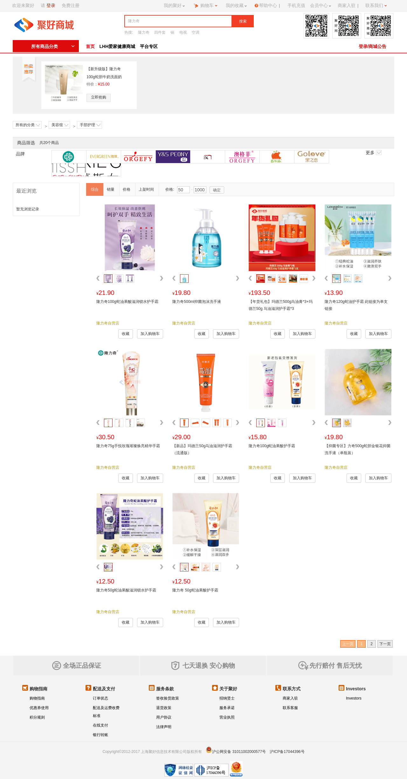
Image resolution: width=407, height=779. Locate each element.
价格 (126, 189)
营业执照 (227, 717)
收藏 (125, 333)
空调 (195, 32)
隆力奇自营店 (107, 323)
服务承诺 (227, 708)
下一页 (385, 644)
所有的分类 (28, 125)
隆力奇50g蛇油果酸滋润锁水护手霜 (126, 590)
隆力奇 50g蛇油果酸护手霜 (195, 590)
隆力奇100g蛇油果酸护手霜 (272, 446)
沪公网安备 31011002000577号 (239, 751)
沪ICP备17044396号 (287, 751)
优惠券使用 (39, 708)
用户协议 (163, 717)
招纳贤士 (227, 698)
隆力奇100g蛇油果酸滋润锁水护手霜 (127, 301)
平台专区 (149, 46)
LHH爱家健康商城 (117, 46)
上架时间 (146, 189)
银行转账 (100, 735)
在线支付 (100, 725)
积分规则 (37, 717)
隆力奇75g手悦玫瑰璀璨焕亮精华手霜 (128, 446)
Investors (354, 698)
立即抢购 (98, 97)
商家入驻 (290, 698)
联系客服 (290, 708)
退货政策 (163, 708)
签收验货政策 (167, 698)
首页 (90, 46)
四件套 (160, 32)
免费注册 (70, 5)
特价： (98, 84)
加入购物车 (150, 333)
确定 (217, 190)
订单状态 (100, 698)
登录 (50, 5)
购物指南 (37, 698)
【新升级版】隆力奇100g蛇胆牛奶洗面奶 (104, 73)
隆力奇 (143, 32)
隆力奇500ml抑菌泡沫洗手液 (196, 301)
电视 (183, 32)
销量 (110, 189)
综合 (95, 189)
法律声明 (163, 727)
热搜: (128, 32)
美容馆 (60, 125)
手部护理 (90, 125)
